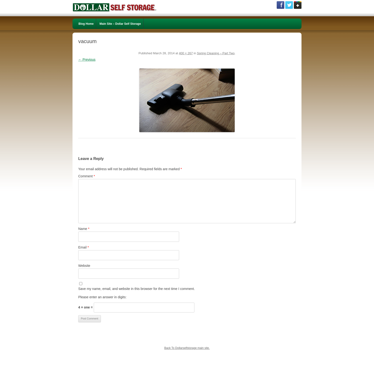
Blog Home (86, 23)
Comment (86, 176)
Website (84, 266)
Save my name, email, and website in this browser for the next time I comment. (136, 289)
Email (83, 247)
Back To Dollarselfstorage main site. (187, 348)
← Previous (86, 59)
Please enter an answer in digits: (102, 297)
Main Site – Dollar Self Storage (120, 23)
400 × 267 (186, 53)
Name (83, 229)
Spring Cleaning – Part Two (216, 53)
